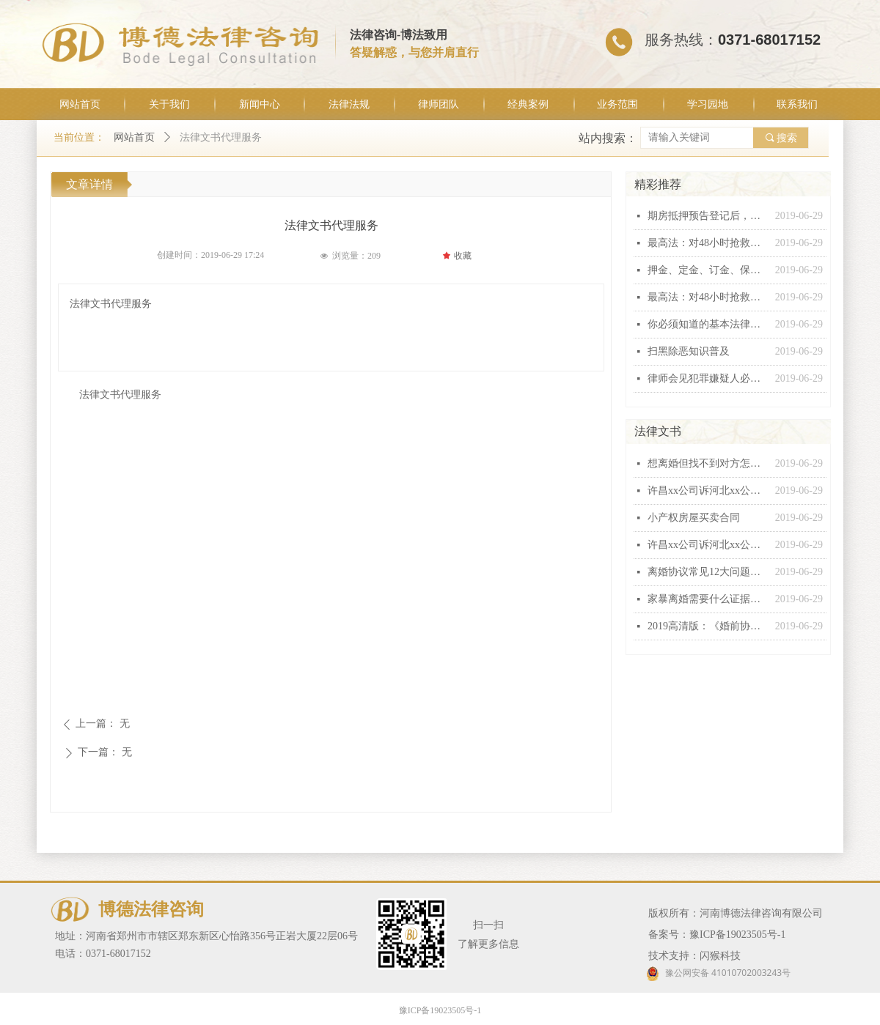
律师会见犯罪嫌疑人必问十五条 (708, 378)
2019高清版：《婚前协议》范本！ (708, 626)
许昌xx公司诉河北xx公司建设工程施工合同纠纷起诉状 (708, 490)
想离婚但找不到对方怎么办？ (708, 463)
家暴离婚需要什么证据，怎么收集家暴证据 (708, 598)
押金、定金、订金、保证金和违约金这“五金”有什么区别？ (708, 269)
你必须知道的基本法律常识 (708, 324)
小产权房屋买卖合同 (694, 517)
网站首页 (134, 137)
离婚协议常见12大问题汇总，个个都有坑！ (708, 571)
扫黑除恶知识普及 (689, 351)
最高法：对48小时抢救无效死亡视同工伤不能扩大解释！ (708, 242)
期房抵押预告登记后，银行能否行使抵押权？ (708, 215)
